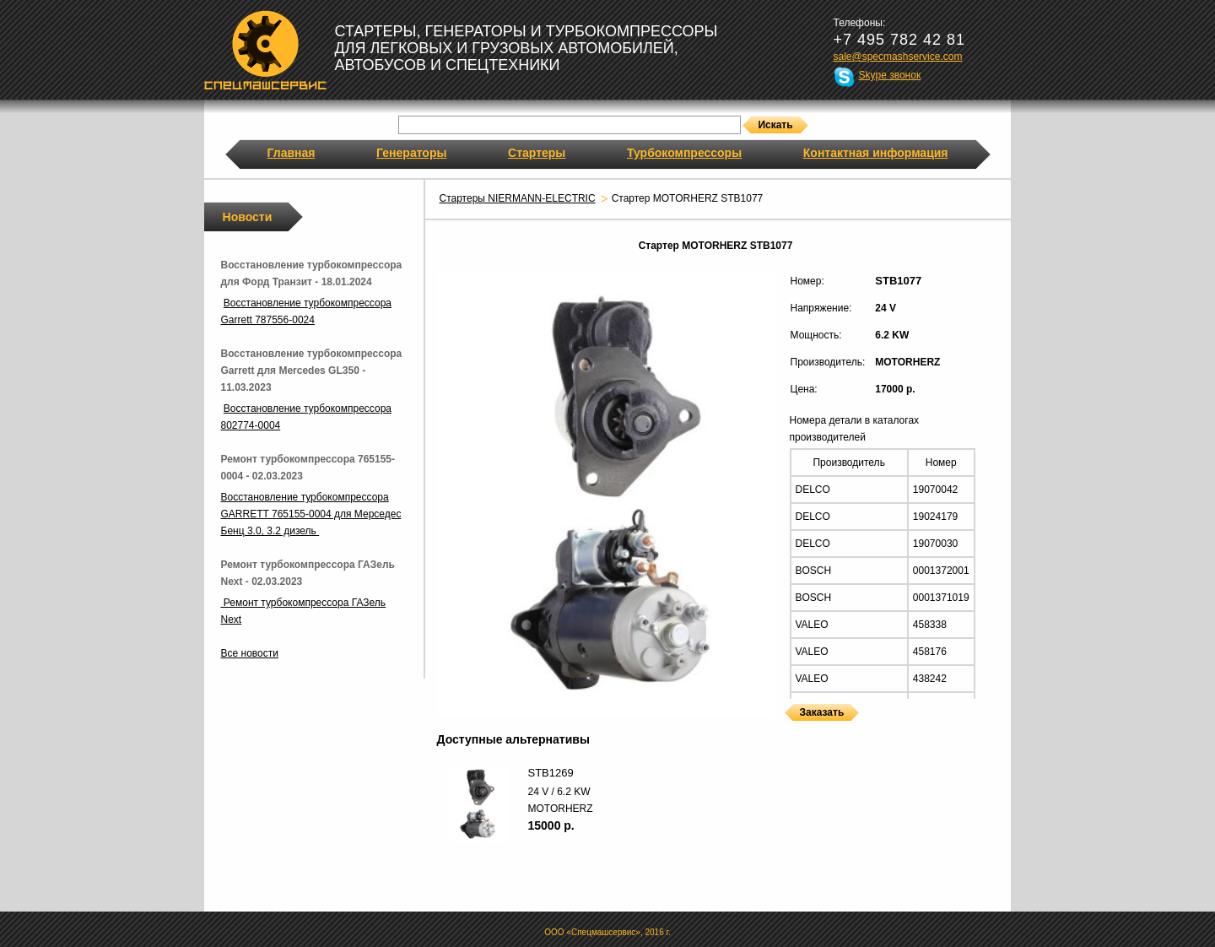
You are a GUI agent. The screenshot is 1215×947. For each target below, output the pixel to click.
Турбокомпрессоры (684, 153)
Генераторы (411, 153)
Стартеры (536, 153)
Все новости (249, 653)
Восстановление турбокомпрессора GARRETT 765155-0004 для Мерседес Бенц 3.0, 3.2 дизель (311, 514)
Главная (291, 153)
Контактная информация (875, 153)
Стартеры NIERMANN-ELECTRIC (518, 198)
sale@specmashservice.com (898, 56)
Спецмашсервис (265, 49)
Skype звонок (890, 75)
